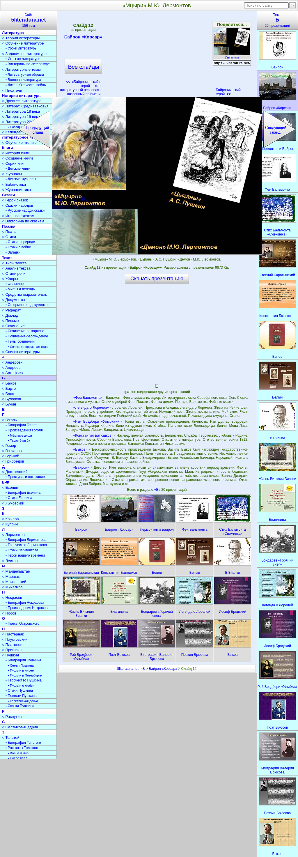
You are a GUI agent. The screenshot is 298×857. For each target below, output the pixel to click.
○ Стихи (9, 237)
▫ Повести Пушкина (21, 696)
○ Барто (9, 388)
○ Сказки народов (17, 205)
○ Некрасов (12, 597)
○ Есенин (10, 487)
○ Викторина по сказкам (23, 221)
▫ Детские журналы (21, 179)
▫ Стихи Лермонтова (22, 550)
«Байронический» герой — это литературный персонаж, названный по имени (80, 88)
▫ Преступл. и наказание (25, 477)
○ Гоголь (9, 420)
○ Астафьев (12, 373)
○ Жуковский (13, 503)
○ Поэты (9, 231)
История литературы (22, 95)
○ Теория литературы (21, 38)
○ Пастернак (13, 634)
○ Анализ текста (16, 268)
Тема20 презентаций (277, 20)
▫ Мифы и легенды (21, 289)
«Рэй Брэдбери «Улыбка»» (96, 421)
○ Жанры (10, 279)
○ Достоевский (15, 472)
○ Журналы (12, 174)
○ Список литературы (21, 352)
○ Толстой (10, 737)
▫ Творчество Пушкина (24, 680)
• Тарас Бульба (19, 440)
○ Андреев (11, 367)
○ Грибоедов (13, 461)
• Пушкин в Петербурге (25, 675)
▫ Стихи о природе (20, 242)
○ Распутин (12, 716)
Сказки (8, 195)
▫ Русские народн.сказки (25, 210)
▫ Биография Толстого (23, 743)
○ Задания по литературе (24, 54)
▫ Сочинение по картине (25, 331)
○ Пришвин (12, 650)
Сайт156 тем (28, 20)
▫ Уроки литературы (21, 48)
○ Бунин (9, 404)
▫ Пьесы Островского (22, 623)
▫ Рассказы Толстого (22, 748)
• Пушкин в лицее (21, 670)
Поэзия (8, 226)
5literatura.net (128, 669)
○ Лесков (10, 561)
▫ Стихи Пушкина (19, 690)
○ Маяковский (14, 582)
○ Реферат (11, 310)
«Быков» (80, 449)
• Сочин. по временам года (28, 346)
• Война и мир (18, 753)
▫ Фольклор (15, 284)
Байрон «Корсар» (83, 37)
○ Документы (13, 300)
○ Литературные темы (21, 69)
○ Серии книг (13, 163)
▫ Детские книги (18, 169)
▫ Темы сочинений (20, 341)
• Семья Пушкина (21, 665)
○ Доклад (10, 315)
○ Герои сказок (15, 200)
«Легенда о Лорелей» (91, 408)
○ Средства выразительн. (24, 294)
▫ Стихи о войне (18, 247)
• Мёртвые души (20, 435)
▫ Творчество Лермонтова (26, 545)
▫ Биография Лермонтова (26, 540)
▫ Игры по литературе (23, 59)
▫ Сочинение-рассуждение (27, 336)
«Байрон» (81, 467)
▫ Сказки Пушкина (20, 706)
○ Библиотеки (14, 184)
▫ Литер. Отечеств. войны (26, 85)
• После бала (17, 758)
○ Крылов (10, 519)
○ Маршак (10, 576)
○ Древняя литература (21, 101)
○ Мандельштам (16, 571)
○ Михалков (12, 587)
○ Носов (9, 613)
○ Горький (10, 456)
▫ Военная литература (23, 80)
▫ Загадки (13, 252)
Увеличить (232, 56)
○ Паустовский (14, 639)
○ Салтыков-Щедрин (20, 727)
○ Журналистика (16, 189)
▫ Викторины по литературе (28, 64)
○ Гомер (9, 445)
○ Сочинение (13, 326)
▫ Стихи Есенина (19, 498)
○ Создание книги (17, 158)
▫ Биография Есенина (23, 493)
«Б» (158, 490)
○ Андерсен (12, 362)
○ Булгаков (11, 399)
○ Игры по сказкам (18, 216)
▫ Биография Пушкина (23, 660)
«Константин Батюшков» (93, 435)
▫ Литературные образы (25, 74)
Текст (7, 258)
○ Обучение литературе (23, 43)
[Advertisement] (158, 55)
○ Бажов (9, 383)
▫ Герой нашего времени (25, 555)
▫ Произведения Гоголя (24, 430)
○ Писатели (12, 90)
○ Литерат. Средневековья (25, 106)
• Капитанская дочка (23, 701)
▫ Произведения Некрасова (27, 608)
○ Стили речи (14, 273)
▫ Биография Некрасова (25, 603)
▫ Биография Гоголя (21, 425)
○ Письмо (10, 320)
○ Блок (8, 394)
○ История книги (16, 153)
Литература (13, 33)
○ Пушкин (10, 655)
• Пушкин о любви (21, 685)
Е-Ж (5, 482)
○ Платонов (12, 644)
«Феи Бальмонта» (88, 398)
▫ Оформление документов (27, 305)
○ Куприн (10, 524)
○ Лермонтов (13, 534)
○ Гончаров (12, 451)
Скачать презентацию (156, 278)
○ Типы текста (14, 263)
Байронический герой (228, 92)
